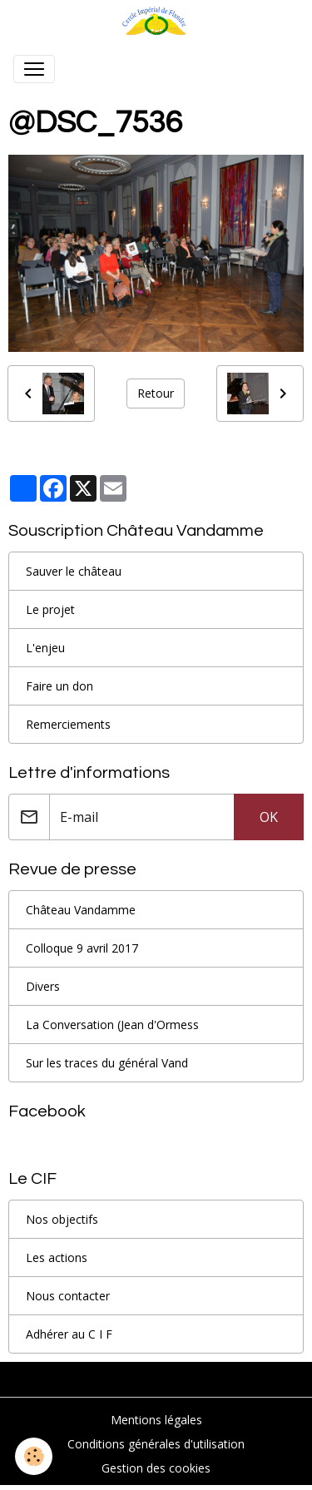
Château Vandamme (81, 910)
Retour (155, 393)
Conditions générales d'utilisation (156, 1444)
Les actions (56, 1257)
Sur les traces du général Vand (107, 1063)
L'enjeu (45, 648)
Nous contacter (68, 1296)
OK (269, 817)
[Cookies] (33, 1456)
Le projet (50, 609)
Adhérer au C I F (69, 1334)
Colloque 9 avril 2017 (82, 948)
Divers (43, 986)
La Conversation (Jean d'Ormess (112, 1024)
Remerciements (68, 724)
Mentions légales (156, 1420)
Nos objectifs (62, 1219)
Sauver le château (73, 571)
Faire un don (59, 686)
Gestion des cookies (156, 1468)
